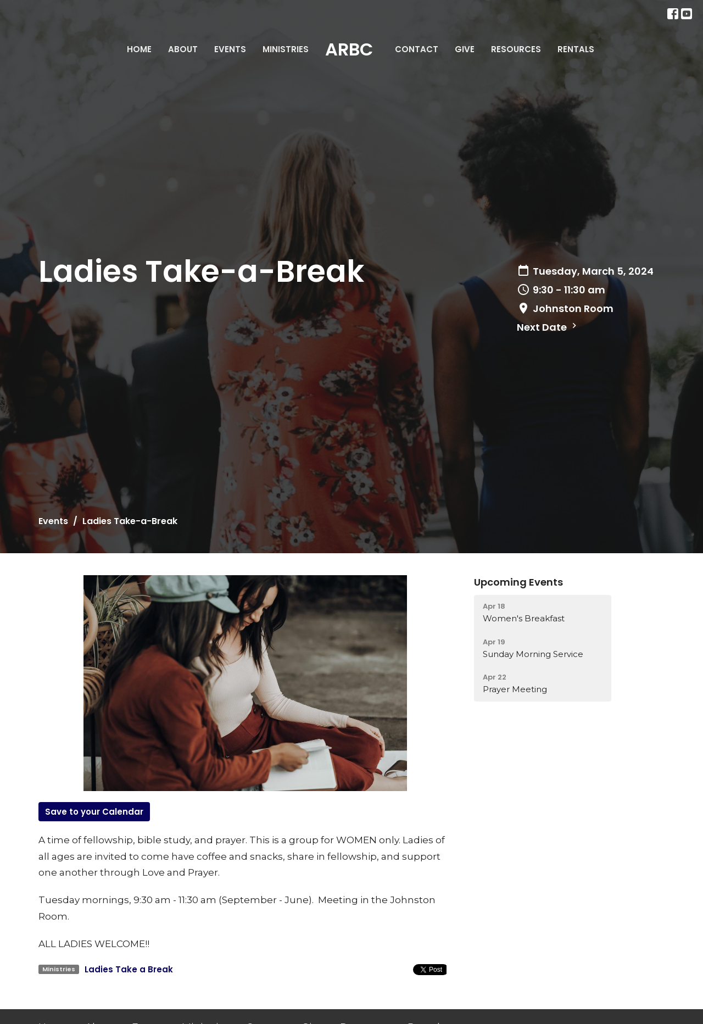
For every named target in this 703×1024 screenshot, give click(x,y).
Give (465, 49)
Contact (416, 49)
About (183, 49)
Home (139, 49)
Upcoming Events (518, 582)
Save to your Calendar (94, 811)
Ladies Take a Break (129, 969)
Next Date (548, 327)
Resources (516, 49)
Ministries (286, 49)
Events (230, 49)
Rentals (575, 49)
